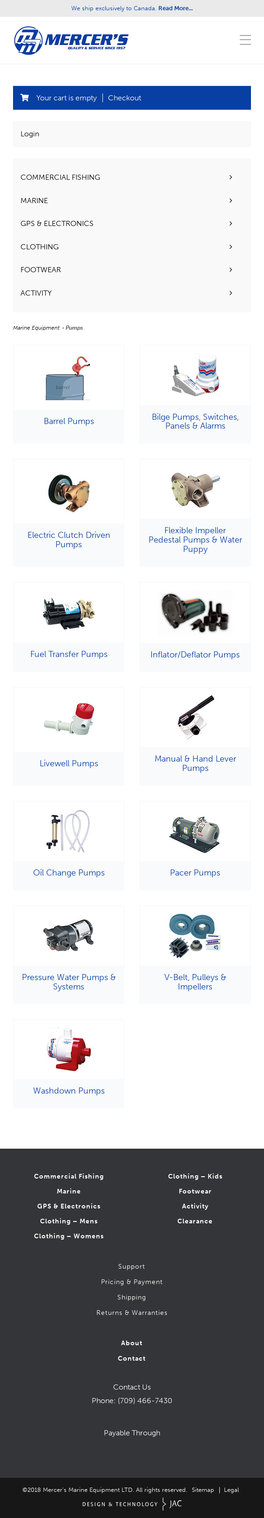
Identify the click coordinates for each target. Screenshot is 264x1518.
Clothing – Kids (195, 1176)
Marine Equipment (37, 328)
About (131, 1343)
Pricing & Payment (132, 1282)
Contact (132, 1359)
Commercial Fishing (69, 1176)
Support (131, 1267)
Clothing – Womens (69, 1236)
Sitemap (203, 1489)
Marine (69, 1191)
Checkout (124, 97)
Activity (195, 1206)
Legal (231, 1489)
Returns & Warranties (132, 1313)
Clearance (195, 1221)
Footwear (195, 1191)
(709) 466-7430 (145, 1400)
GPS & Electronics (69, 1206)
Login (29, 133)
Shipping (131, 1297)
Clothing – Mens (69, 1221)
